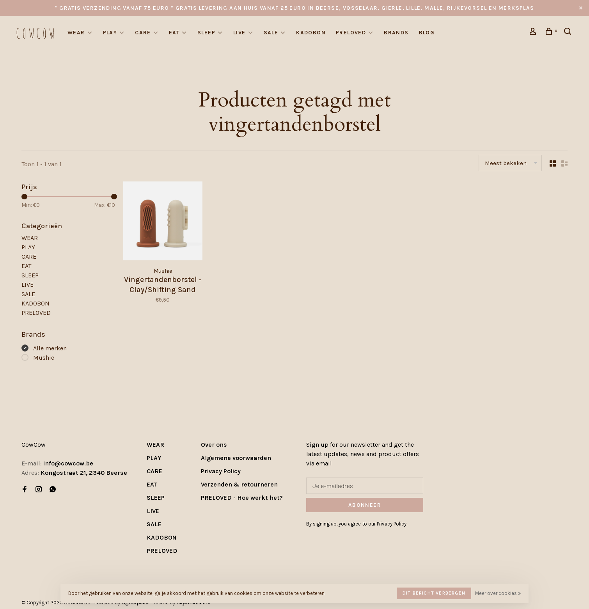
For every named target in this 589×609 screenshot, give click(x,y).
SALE (271, 32)
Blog (427, 32)
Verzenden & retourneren (239, 484)
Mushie (43, 357)
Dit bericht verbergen (434, 593)
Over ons (214, 444)
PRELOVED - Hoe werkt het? (242, 497)
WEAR (76, 32)
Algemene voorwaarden (236, 458)
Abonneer (364, 505)
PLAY (110, 32)
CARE (143, 32)
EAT (174, 32)
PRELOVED (351, 32)
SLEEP (206, 32)
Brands (396, 32)
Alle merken (50, 348)
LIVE (239, 32)
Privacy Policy (221, 471)
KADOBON (311, 32)
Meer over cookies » (498, 593)
